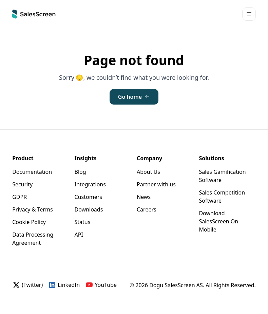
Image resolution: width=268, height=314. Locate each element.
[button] (249, 14)
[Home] (34, 14)
